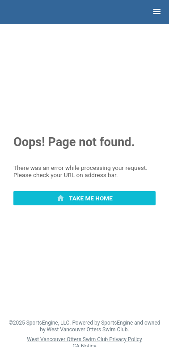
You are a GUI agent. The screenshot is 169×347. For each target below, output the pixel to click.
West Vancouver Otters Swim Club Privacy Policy (84, 339)
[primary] (84, 198)
